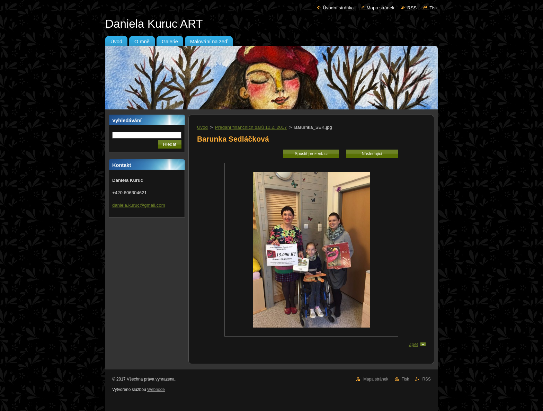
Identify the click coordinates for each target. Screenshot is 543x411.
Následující (372, 153)
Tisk (433, 7)
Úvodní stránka (338, 7)
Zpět (413, 344)
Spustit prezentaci (311, 153)
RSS (412, 7)
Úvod (202, 127)
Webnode (156, 389)
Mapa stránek (380, 7)
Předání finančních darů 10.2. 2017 (251, 127)
